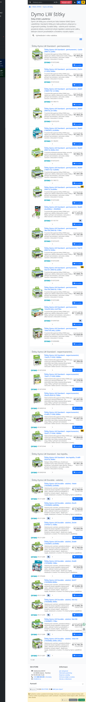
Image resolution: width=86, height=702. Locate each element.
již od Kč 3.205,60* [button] (78, 584)
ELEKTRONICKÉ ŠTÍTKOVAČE (15, 16)
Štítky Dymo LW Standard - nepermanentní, (52, 351)
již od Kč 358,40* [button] (78, 54)
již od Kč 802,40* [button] (78, 152)
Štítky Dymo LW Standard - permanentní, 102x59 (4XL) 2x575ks (60, 308)
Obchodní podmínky (65, 673)
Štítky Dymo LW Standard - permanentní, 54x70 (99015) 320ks (63, 249)
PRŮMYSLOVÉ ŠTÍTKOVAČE (14, 26)
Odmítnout (73, 700)
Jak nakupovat (63, 671)
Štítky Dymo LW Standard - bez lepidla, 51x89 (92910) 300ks (62, 458)
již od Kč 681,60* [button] (78, 252)
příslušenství (11, 20)
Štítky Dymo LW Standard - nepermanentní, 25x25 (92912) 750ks (61, 394)
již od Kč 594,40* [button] (78, 272)
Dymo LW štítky (11, 54)
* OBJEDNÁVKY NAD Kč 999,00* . (15, 63)
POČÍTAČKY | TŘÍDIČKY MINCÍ (15, 13)
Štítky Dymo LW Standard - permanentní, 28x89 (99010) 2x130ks (63, 109)
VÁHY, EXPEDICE (11, 57)
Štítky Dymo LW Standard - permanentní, (51, 46)
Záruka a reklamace (65, 679)
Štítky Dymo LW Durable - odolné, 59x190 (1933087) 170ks (60, 620)
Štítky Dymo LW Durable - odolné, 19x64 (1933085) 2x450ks (60, 484)
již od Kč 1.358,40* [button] (78, 311)
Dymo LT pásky (11, 50)
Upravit (64, 700)
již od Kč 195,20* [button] (78, 93)
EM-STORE (45, 689)
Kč (55, 2)
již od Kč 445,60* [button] (78, 462)
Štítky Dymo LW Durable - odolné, (47, 480)
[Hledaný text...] (42, 2)
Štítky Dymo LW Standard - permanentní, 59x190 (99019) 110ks (60, 288)
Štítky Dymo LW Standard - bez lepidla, (50, 454)
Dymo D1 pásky (11, 43)
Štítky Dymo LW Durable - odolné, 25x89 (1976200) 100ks (60, 562)
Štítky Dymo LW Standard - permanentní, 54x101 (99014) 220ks (60, 269)
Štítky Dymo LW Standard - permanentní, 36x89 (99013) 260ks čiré (63, 149)
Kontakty (49, 677)
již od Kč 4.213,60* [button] (78, 643)
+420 (12, 695)
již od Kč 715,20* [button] (78, 436)
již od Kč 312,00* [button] (78, 73)
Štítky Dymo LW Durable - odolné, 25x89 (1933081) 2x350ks (60, 542)
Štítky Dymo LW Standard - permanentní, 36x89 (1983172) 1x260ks (63, 168)
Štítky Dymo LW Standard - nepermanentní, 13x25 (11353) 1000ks (61, 356)
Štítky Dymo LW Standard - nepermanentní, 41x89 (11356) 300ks (61, 413)
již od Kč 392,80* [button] (78, 172)
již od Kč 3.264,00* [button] (78, 623)
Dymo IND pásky (12, 47)
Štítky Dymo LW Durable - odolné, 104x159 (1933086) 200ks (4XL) (61, 640)
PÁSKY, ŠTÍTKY (16, 37)
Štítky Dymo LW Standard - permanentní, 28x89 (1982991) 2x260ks (63, 129)
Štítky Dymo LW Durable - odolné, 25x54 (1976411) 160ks (60, 523)
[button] (81, 39)
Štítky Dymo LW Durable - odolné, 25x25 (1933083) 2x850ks (60, 504)
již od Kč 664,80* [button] (78, 233)
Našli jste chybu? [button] (57, 689)
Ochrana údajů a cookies (67, 677)
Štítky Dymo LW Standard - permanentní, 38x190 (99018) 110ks (60, 229)
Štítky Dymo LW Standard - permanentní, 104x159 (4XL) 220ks (60, 329)
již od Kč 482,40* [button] (78, 132)
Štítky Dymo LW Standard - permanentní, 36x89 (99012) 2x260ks (63, 188)
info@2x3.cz (11, 697)
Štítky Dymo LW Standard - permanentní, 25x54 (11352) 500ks (63, 70)
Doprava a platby (64, 675)
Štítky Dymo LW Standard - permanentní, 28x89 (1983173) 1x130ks (63, 90)
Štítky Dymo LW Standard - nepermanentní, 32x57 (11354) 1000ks (61, 432)
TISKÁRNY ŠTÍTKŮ (11, 33)
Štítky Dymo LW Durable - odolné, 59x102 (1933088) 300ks (60, 600)
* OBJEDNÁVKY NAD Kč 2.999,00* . (16, 72)
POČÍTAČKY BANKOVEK (13, 9)
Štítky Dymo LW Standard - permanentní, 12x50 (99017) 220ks (63, 50)
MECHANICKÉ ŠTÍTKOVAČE (14, 23)
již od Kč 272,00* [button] (78, 359)
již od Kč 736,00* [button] (78, 333)
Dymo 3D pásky (11, 40)
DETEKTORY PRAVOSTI (13, 6)
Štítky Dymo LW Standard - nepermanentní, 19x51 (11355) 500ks (61, 375)
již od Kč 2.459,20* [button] (78, 488)
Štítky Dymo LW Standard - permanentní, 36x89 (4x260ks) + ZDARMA (63, 208)
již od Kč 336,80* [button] (78, 378)
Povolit (81, 700)
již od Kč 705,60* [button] (78, 192)
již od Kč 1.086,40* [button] (78, 211)
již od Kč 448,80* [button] (78, 565)
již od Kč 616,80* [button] (78, 527)
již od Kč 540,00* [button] (78, 416)
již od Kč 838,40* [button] (78, 292)
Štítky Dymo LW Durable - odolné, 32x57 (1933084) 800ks (60, 581)
